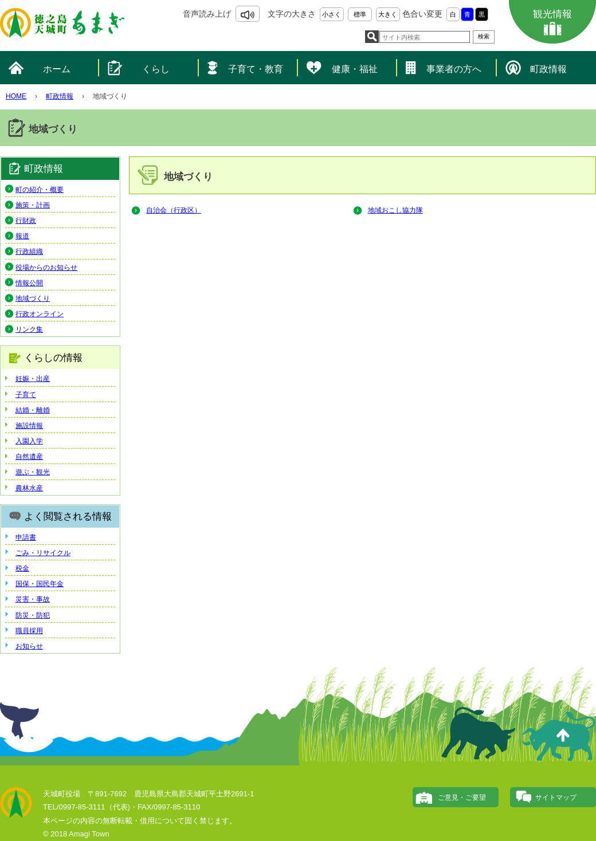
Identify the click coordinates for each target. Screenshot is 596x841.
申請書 (25, 537)
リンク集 (29, 329)
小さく (331, 14)
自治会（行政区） (173, 210)
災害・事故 (32, 599)
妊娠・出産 (32, 379)
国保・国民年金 (39, 584)
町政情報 (548, 69)
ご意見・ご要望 (462, 797)
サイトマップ (556, 797)
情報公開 (29, 283)
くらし (156, 69)
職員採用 (29, 631)
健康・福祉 (355, 69)
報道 (22, 236)
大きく (387, 14)
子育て (25, 395)
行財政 (25, 221)
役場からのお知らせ (46, 268)
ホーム (56, 69)
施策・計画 (32, 205)
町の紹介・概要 (39, 190)
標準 (360, 14)
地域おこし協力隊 (395, 210)
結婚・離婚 (32, 410)
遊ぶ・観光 (32, 472)
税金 (22, 568)
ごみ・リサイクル (42, 553)
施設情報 (29, 426)
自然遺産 (29, 457)
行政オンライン (39, 314)
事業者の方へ (453, 69)
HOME (16, 96)
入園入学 (29, 441)
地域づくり (32, 298)
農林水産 (29, 488)
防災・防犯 (32, 615)
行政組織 (29, 251)
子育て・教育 (255, 69)
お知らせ (29, 646)
